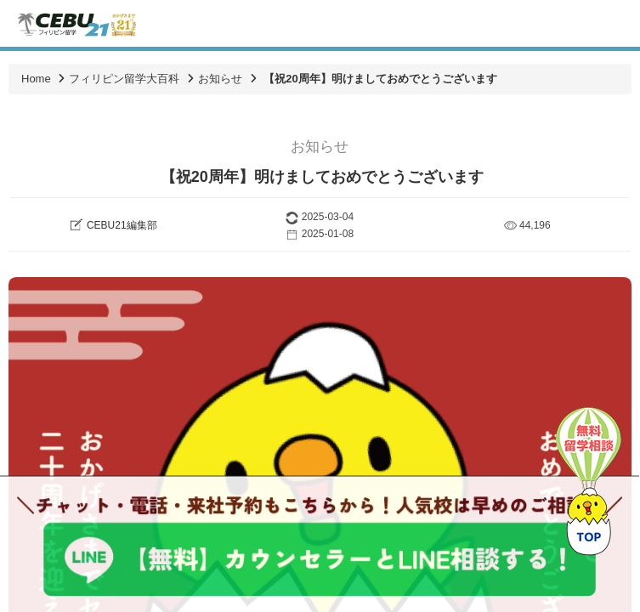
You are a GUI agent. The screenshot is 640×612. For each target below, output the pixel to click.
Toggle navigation (612, 23)
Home (36, 78)
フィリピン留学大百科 (124, 78)
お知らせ (220, 78)
